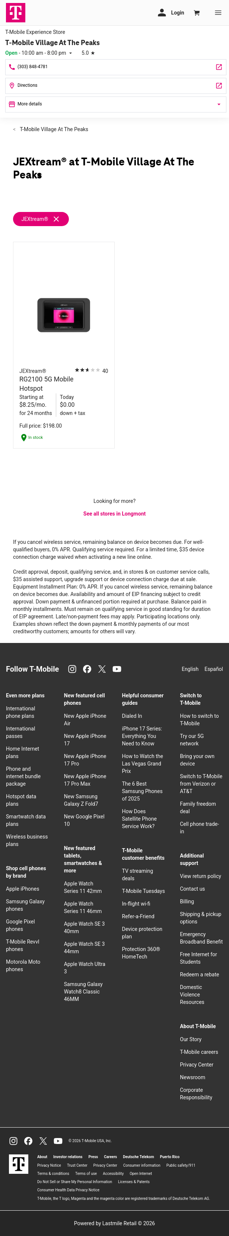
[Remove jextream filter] (44, 219)
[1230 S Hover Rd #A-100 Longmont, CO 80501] (115, 86)
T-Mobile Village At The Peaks (53, 129)
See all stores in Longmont (114, 514)
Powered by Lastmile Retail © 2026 (114, 1223)
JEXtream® (34, 219)
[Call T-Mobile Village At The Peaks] (115, 67)
